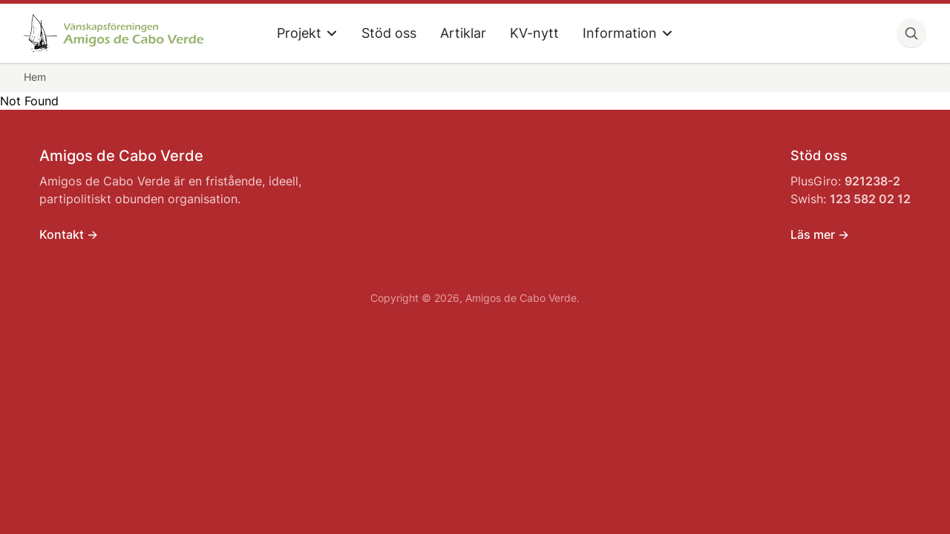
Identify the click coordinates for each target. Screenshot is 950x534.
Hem (35, 76)
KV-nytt (534, 33)
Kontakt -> (68, 234)
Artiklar (463, 33)
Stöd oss (388, 33)
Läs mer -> (819, 234)
